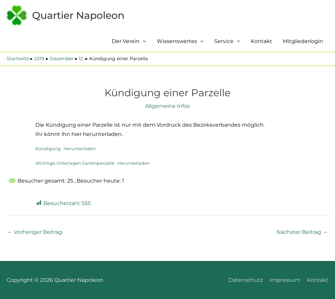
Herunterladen (79, 148)
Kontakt (261, 41)
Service (223, 41)
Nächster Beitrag (302, 232)
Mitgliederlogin (303, 41)
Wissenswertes (177, 41)
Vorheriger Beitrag (34, 232)
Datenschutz (246, 280)
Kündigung (48, 148)
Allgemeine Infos (167, 106)
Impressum (285, 280)
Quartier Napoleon (78, 15)
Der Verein (126, 41)
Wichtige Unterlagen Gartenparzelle (74, 163)
